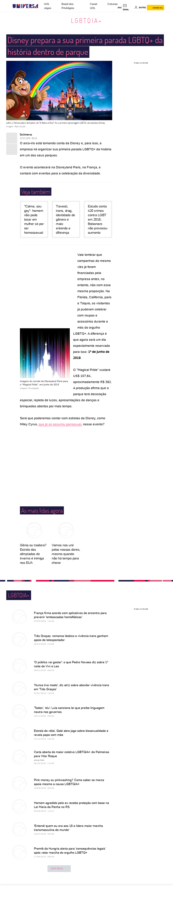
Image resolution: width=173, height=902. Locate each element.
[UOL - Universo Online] (41, 6)
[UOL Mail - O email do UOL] (128, 8)
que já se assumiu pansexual (60, 424)
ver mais (59, 869)
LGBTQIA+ (86, 20)
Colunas (112, 4)
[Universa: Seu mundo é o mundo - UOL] (25, 6)
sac (120, 7)
